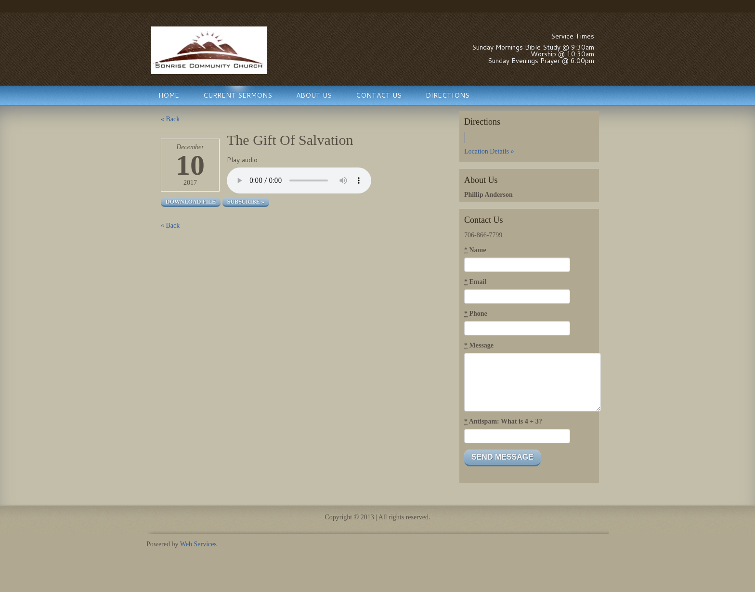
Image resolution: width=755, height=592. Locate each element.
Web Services (198, 544)
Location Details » (489, 151)
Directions (447, 95)
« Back (170, 119)
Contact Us (379, 95)
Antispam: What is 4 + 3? (503, 421)
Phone (475, 314)
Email (475, 282)
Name (475, 250)
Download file (191, 201)
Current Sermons (237, 95)
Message (479, 345)
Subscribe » (245, 201)
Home (168, 95)
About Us (314, 95)
